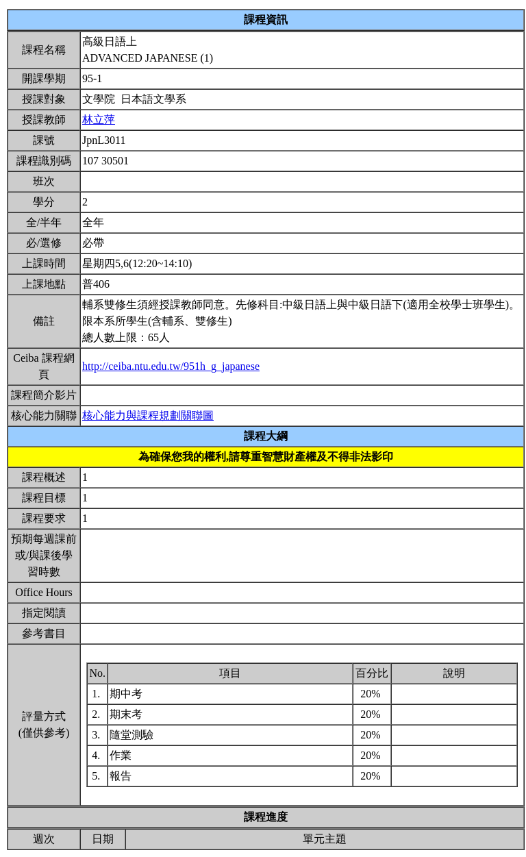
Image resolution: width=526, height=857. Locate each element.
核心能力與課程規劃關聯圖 (148, 415)
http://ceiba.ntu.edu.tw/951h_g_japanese (171, 366)
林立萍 (98, 119)
